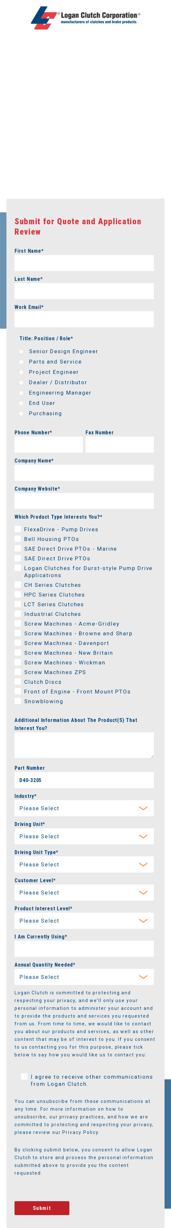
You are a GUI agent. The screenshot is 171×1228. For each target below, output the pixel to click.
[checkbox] (84, 384)
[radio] (84, 352)
